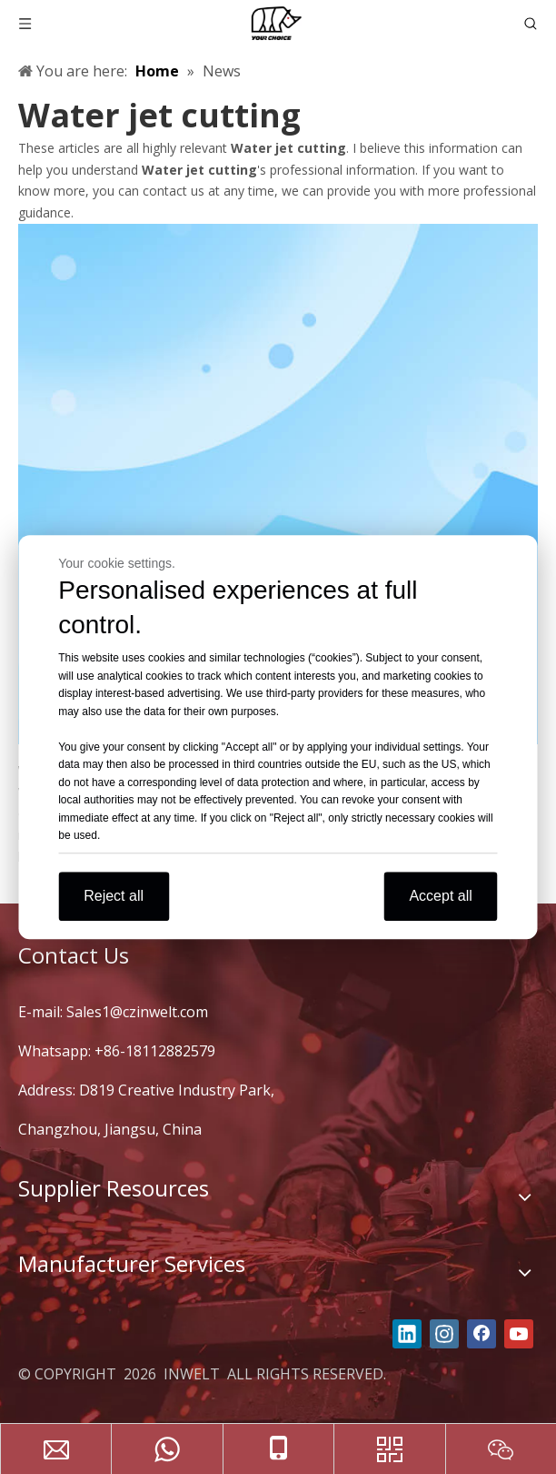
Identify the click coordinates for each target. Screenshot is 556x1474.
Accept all (440, 896)
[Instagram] (444, 1333)
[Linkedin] (407, 1333)
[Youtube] (518, 1333)
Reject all (114, 896)
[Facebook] (481, 1333)
